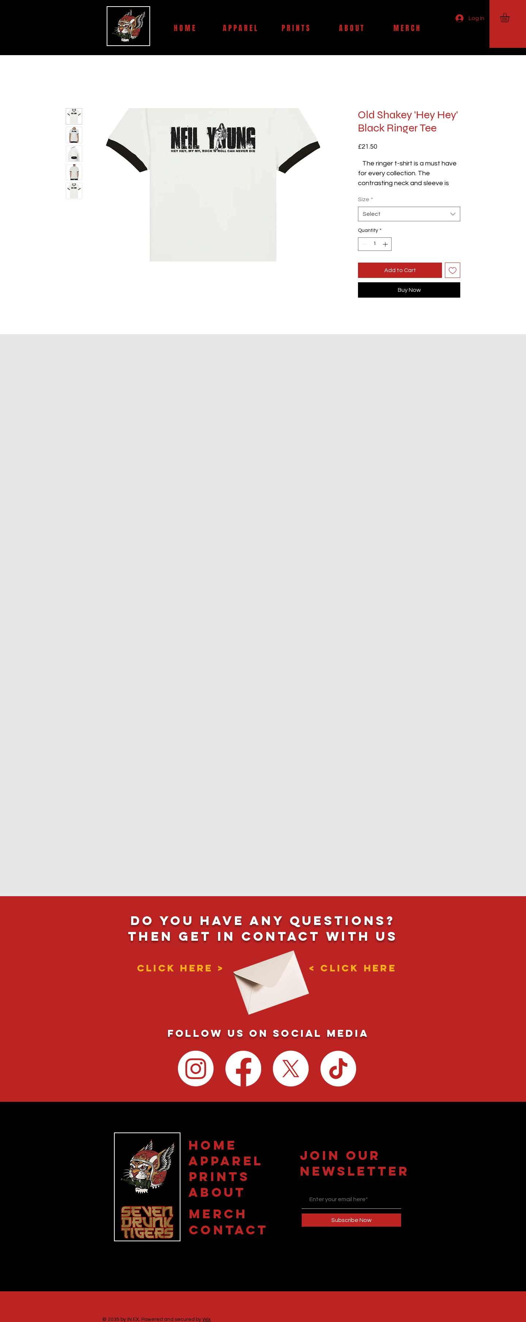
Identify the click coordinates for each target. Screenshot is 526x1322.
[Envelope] (268, 976)
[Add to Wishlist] (452, 270)
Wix (206, 1319)
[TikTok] (338, 1068)
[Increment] (385, 244)
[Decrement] (363, 244)
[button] (510, 17)
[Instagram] (196, 1068)
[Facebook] (243, 1068)
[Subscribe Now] (351, 1220)
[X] (291, 1068)
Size (365, 199)
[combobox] (409, 214)
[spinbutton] (374, 244)
